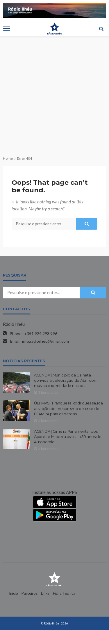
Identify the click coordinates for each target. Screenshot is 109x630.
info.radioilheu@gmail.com (45, 341)
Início (13, 593)
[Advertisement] (54, 93)
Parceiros (29, 593)
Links (45, 593)
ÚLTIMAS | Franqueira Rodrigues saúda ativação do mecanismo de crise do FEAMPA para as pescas (68, 408)
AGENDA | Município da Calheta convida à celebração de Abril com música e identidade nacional (65, 380)
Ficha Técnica (64, 593)
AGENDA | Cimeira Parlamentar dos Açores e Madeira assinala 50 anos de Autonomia (67, 436)
